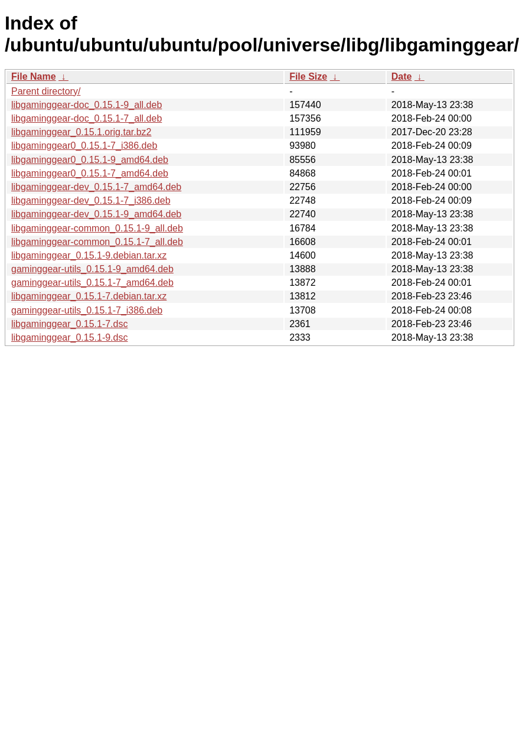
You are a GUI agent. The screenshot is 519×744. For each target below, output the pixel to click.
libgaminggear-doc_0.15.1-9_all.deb (86, 105)
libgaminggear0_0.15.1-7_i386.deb (84, 146)
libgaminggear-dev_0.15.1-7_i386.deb (91, 200)
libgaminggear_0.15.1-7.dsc (69, 324)
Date (401, 76)
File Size (308, 76)
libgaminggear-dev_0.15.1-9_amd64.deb (96, 214)
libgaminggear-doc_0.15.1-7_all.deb (86, 118)
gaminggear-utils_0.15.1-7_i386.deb (86, 310)
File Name (33, 76)
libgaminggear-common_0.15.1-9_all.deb (97, 228)
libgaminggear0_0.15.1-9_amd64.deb (89, 160)
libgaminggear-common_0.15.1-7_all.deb (97, 242)
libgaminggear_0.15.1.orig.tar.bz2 (81, 132)
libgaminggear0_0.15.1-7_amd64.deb (89, 173)
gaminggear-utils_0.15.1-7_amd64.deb (92, 283)
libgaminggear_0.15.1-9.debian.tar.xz (89, 255)
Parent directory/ (45, 91)
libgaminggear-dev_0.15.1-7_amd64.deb (96, 187)
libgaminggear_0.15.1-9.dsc (69, 337)
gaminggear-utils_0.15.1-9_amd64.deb (92, 269)
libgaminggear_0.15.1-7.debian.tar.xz (89, 296)
